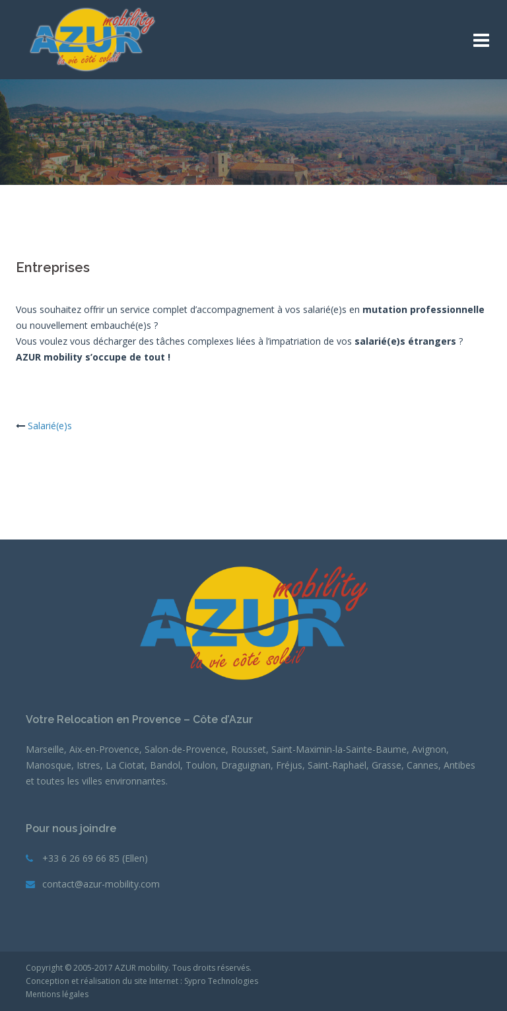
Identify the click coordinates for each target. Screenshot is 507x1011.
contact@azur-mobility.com (101, 884)
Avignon (429, 749)
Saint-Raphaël (337, 765)
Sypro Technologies (221, 981)
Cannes (422, 765)
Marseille (45, 749)
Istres (88, 765)
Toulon (201, 765)
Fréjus (289, 765)
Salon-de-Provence (185, 749)
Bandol (165, 765)
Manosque (48, 765)
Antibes (459, 765)
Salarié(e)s (50, 425)
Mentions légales (57, 994)
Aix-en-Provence (104, 749)
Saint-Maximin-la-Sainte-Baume (339, 749)
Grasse (386, 765)
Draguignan (246, 765)
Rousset (248, 749)
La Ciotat (125, 765)
